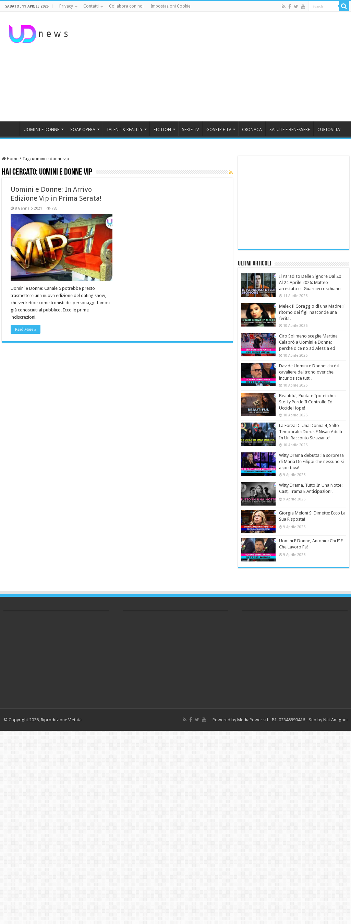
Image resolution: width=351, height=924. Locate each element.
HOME (11, 128)
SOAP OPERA (82, 129)
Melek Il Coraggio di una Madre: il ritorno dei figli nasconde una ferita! (312, 312)
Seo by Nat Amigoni (328, 719)
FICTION (162, 129)
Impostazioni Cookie (170, 6)
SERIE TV (190, 129)
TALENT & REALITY (124, 129)
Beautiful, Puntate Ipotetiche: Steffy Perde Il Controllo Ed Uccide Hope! (307, 402)
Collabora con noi (126, 6)
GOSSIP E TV (218, 129)
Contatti (91, 6)
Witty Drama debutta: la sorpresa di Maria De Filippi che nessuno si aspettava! (311, 461)
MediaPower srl (252, 719)
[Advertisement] (219, 67)
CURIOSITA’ (328, 129)
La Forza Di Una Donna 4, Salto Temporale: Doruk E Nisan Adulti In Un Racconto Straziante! (310, 431)
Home (10, 158)
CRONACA (252, 129)
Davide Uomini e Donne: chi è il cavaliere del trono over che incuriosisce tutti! (309, 372)
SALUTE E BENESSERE (289, 129)
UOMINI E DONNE (41, 129)
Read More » (25, 329)
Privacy (66, 6)
